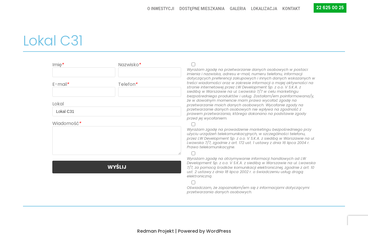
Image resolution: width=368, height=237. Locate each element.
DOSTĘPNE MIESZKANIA (202, 8)
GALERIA (238, 8)
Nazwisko (129, 64)
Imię (58, 64)
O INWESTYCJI (160, 8)
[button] (330, 8)
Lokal (58, 104)
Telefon (128, 84)
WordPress (218, 231)
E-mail (60, 84)
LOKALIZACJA (264, 8)
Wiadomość (66, 123)
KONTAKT (291, 8)
